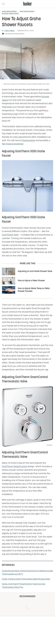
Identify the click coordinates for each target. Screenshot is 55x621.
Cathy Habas (9, 30)
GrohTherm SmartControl (14, 466)
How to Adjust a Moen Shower (31, 281)
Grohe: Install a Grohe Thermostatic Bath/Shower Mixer (26, 579)
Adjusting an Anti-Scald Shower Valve (35, 271)
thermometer (28, 140)
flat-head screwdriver (12, 144)
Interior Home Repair (10, 14)
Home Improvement (9, 12)
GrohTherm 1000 (10, 235)
